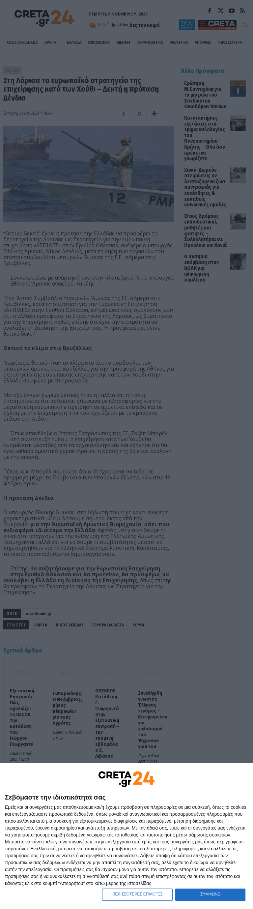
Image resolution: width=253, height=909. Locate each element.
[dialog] (126, 836)
